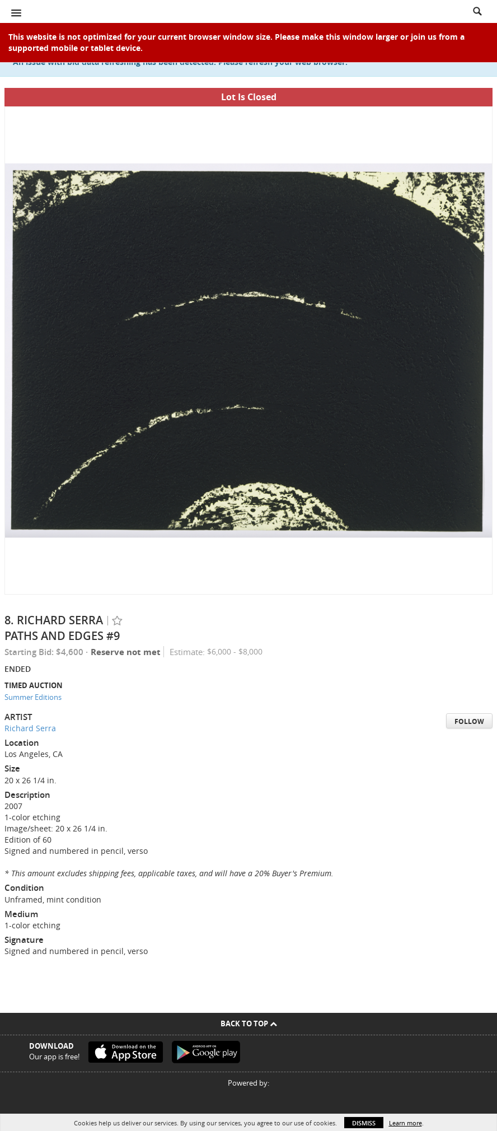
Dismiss (364, 1123)
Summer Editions (33, 697)
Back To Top (249, 1023)
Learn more (405, 1123)
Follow (469, 721)
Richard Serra (30, 728)
